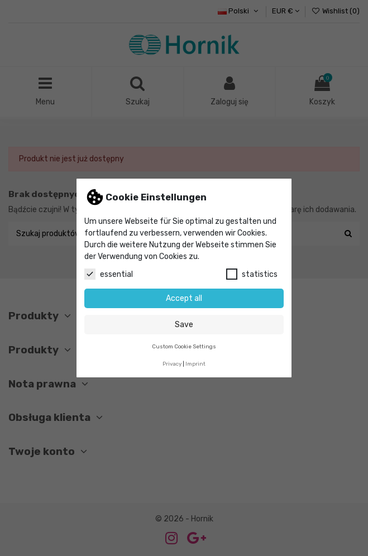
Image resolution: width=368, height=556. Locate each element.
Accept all (184, 298)
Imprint (195, 364)
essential (108, 274)
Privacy (172, 364)
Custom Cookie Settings (184, 346)
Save (184, 324)
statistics (252, 274)
